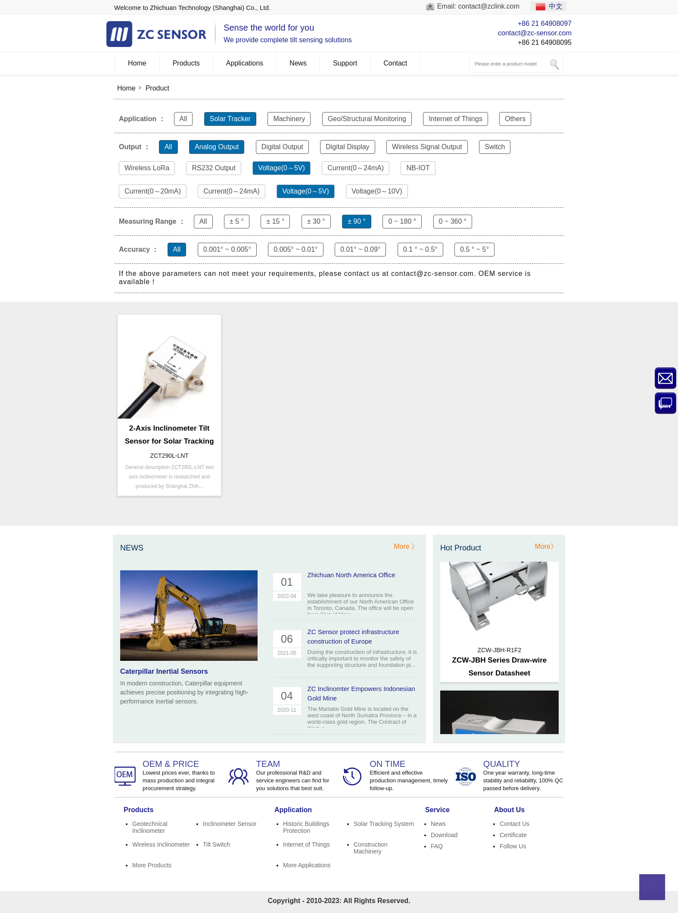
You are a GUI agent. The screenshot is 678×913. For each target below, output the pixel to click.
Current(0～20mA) (152, 191)
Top (652, 887)
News (298, 63)
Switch (495, 146)
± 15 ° (275, 221)
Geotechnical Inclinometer (150, 827)
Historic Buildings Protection (306, 827)
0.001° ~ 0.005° (227, 249)
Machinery (289, 118)
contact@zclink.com (489, 6)
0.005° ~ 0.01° (295, 249)
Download (444, 835)
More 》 (406, 546)
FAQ (437, 846)
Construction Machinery (371, 848)
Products (186, 63)
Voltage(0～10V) (376, 191)
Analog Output (217, 146)
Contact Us (514, 823)
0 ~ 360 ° (453, 221)
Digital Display (347, 146)
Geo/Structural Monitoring (367, 118)
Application (293, 809)
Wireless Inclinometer (161, 844)
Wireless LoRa (146, 168)
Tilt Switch (216, 844)
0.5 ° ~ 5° (474, 249)
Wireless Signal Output (427, 146)
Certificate (513, 835)
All (183, 118)
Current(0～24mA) (355, 168)
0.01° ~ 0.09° (360, 249)
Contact (395, 63)
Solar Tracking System (384, 823)
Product (157, 88)
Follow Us (513, 846)
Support (345, 63)
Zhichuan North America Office (351, 574)
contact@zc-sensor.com (535, 33)
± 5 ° (237, 221)
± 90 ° (357, 221)
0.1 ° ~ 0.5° (420, 249)
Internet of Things (455, 118)
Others (515, 118)
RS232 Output (213, 168)
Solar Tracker (230, 118)
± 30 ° (316, 221)
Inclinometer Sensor (230, 823)
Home (137, 63)
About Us (509, 809)
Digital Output (282, 146)
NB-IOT (417, 168)
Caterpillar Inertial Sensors (164, 671)
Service (437, 809)
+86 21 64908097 (545, 23)
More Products (151, 865)
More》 (546, 546)
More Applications (307, 865)
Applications (244, 63)
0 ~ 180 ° (402, 221)
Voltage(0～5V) (281, 168)
